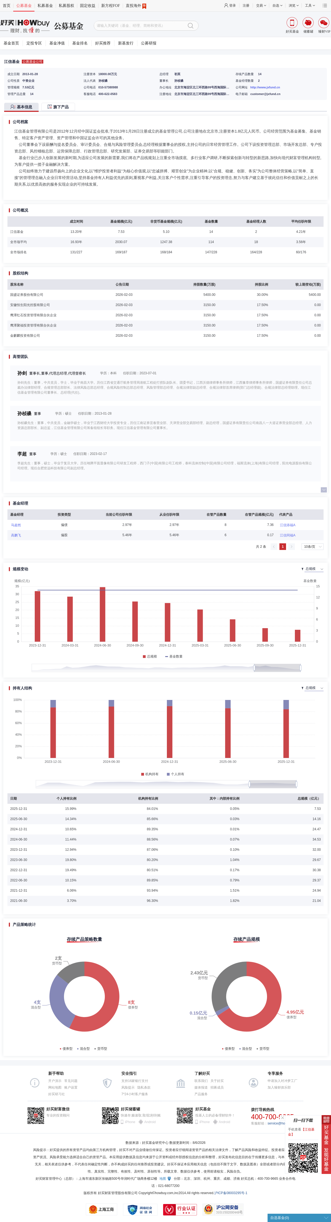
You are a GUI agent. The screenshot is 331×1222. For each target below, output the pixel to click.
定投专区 (34, 43)
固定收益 (87, 6)
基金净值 (57, 43)
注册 (246, 5)
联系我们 (201, 1081)
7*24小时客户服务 (134, 1094)
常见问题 (71, 1081)
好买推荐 (103, 43)
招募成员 (217, 1087)
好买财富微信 (58, 1109)
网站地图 (55, 1087)
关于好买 (217, 1081)
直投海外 (136, 6)
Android (149, 1122)
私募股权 (66, 6)
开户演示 (55, 1081)
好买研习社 (56, 1094)
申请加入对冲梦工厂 (282, 1081)
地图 (162, 1179)
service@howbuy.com (284, 1123)
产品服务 (201, 1094)
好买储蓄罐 (130, 1109)
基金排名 (80, 43)
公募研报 (148, 43)
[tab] (22, 107)
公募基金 (24, 6)
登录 (232, 5)
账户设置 (71, 1087)
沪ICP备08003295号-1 (230, 1193)
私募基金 (45, 6)
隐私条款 (144, 1087)
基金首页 (11, 43)
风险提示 (128, 1087)
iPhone (130, 1122)
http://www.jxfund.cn (265, 87)
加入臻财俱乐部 (279, 1087)
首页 (6, 6)
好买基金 (203, 1109)
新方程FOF (110, 6)
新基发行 (126, 43)
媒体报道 (201, 1087)
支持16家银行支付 (134, 1081)
